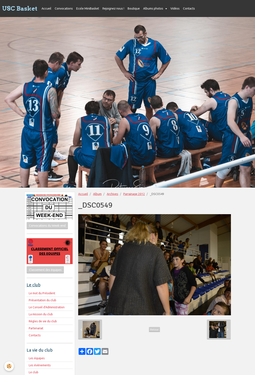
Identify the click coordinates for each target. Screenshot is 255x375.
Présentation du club (42, 300)
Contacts (189, 8)
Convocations (64, 8)
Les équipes (37, 358)
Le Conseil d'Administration (47, 307)
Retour (154, 329)
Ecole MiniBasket (87, 8)
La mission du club (41, 314)
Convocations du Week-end (47, 225)
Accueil (46, 8)
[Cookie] (9, 366)
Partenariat (36, 328)
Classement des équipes (45, 270)
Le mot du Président (42, 293)
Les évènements (40, 365)
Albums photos (153, 8)
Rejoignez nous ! (113, 8)
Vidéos (175, 8)
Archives (112, 194)
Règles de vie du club (43, 321)
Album (97, 194)
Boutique (134, 8)
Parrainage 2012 (134, 194)
